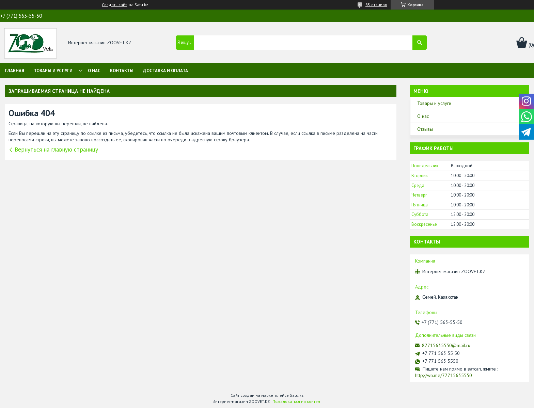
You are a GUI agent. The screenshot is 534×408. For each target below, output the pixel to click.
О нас (94, 71)
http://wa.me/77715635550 (443, 375)
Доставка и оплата (165, 71)
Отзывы (425, 129)
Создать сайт (114, 4)
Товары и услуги (53, 71)
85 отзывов (376, 4)
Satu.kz (296, 395)
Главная (14, 71)
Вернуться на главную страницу (56, 149)
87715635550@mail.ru (446, 345)
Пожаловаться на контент (297, 401)
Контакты (122, 71)
